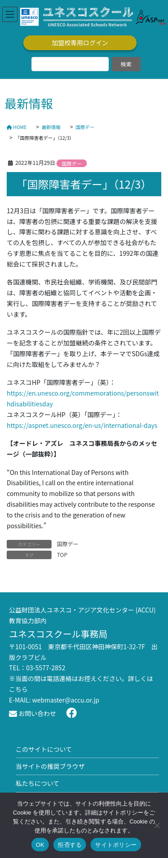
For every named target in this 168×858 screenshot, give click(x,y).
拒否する (70, 844)
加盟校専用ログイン (80, 42)
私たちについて (38, 783)
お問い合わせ (32, 713)
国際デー (72, 163)
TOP (62, 554)
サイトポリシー (116, 844)
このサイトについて (44, 749)
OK (40, 844)
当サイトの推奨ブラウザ (50, 766)
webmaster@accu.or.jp (65, 699)
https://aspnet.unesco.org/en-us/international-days (82, 425)
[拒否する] (156, 825)
